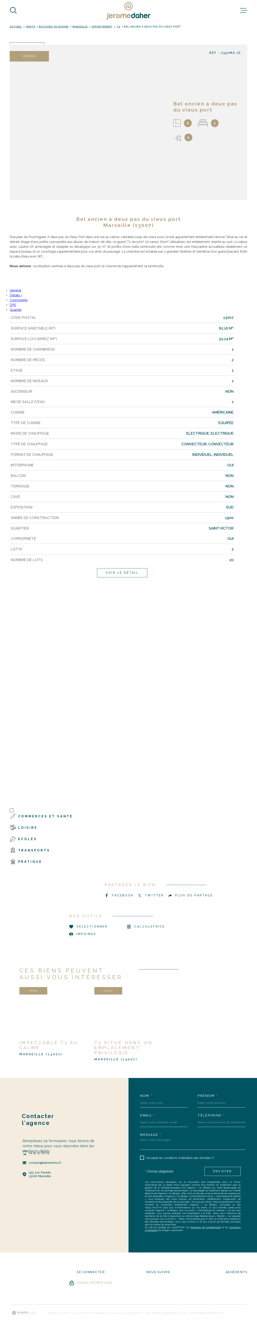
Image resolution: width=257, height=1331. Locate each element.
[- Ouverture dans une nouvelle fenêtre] (153, 1283)
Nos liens (189, 1313)
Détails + (16, 295)
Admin (177, 1313)
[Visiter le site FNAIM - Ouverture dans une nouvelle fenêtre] (236, 1284)
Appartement (102, 26)
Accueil (16, 26)
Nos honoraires (125, 1313)
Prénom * (207, 1095)
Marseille (80, 26)
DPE (13, 305)
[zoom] (88, 122)
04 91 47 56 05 (39, 1153)
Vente (30, 26)
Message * (150, 1134)
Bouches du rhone (53, 26)
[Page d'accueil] (128, 10)
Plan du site (143, 1313)
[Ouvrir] (13, 10)
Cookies (220, 1313)
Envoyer (222, 1171)
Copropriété (18, 300)
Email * (147, 1115)
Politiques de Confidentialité (205, 1227)
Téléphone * (211, 1115)
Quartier (16, 310)
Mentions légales (162, 1313)
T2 (118, 26)
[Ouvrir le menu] (243, 10)
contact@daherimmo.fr (45, 1163)
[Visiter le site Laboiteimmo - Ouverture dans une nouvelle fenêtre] (24, 1313)
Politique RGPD (205, 1313)
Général (15, 290)
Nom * (146, 1095)
